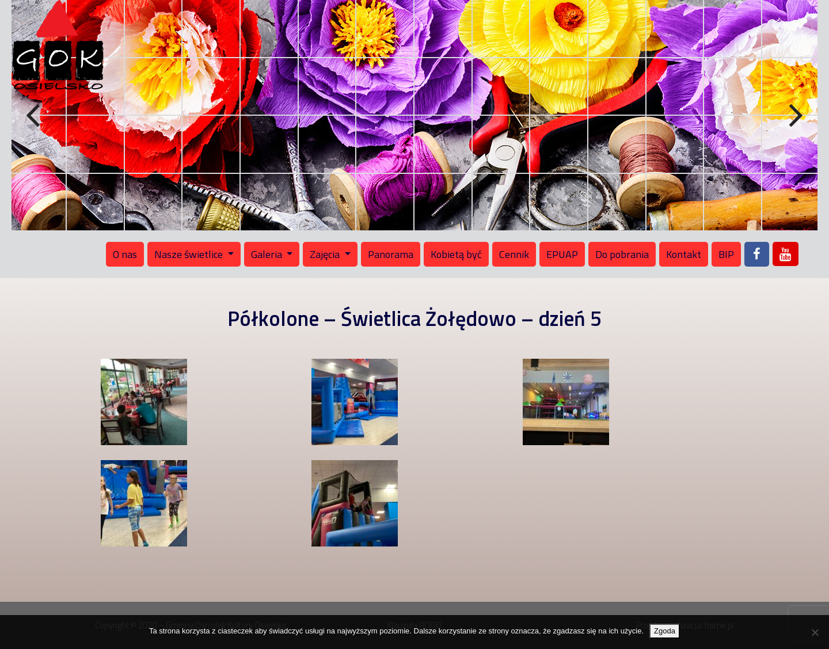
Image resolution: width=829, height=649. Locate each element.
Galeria (267, 254)
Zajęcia (326, 254)
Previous (34, 116)
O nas (125, 254)
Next (794, 116)
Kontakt (683, 254)
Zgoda (664, 631)
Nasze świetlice (189, 254)
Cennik (514, 254)
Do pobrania (622, 254)
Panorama (390, 254)
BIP (726, 254)
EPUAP (562, 254)
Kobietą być (456, 254)
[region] (414, 115)
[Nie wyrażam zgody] (814, 632)
